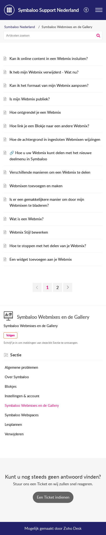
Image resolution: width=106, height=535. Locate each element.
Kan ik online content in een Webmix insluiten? (49, 58)
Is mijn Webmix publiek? (30, 99)
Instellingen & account (22, 395)
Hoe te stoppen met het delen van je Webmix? (48, 245)
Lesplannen (13, 424)
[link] (37, 287)
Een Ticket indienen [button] (53, 497)
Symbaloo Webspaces (22, 414)
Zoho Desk (72, 528)
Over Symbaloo (17, 376)
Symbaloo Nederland (19, 27)
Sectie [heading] (15, 355)
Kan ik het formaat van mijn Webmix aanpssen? (49, 85)
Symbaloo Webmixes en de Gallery (32, 405)
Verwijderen (14, 434)
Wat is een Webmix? (26, 218)
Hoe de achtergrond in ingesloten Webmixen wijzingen (55, 139)
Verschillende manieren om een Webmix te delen (50, 172)
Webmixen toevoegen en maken (36, 185)
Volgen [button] (10, 335)
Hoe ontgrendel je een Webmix (35, 112)
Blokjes (10, 386)
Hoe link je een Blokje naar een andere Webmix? (49, 125)
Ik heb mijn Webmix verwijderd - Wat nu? (44, 72)
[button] (86, 10)
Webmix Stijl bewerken (29, 232)
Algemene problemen (21, 367)
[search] (53, 35)
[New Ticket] (53, 497)
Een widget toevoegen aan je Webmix (41, 259)
